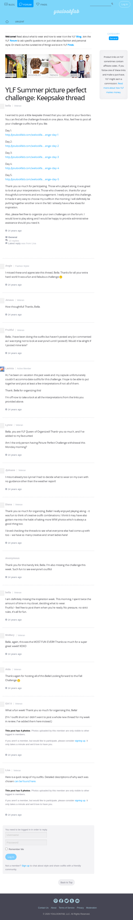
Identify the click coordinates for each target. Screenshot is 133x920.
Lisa (7, 770)
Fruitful (9, 329)
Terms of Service (66, 908)
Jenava (9, 300)
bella (8, 105)
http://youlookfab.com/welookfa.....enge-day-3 (32, 157)
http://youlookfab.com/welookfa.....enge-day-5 (32, 179)
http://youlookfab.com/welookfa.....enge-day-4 (32, 168)
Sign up (25, 865)
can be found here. (25, 781)
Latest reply (14, 243)
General (114, 38)
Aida (8, 669)
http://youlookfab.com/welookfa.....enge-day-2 (32, 146)
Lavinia (9, 368)
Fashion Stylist (22, 266)
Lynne (9, 425)
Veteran (17, 106)
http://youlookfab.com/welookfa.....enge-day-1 (31, 134)
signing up (80, 740)
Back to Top (67, 882)
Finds (71, 44)
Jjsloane (10, 470)
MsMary (9, 635)
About (53, 908)
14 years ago (13, 230)
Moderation (91, 908)
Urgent (19, 21)
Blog (79, 36)
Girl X (8, 703)
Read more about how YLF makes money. (113, 88)
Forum (13, 40)
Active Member (24, 368)
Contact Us (43, 908)
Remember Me (14, 849)
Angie (8, 265)
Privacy (80, 908)
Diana (8, 504)
